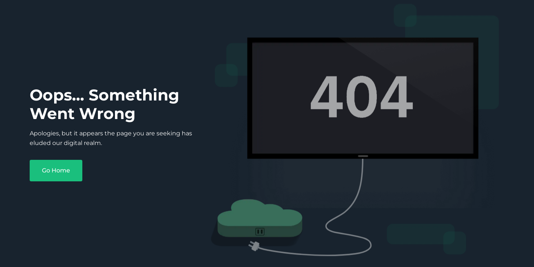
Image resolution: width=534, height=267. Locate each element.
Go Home (56, 170)
